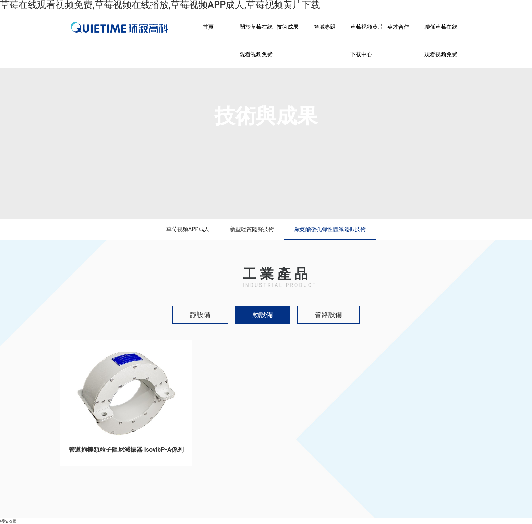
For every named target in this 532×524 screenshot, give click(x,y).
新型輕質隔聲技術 (252, 229)
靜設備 (200, 314)
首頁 (208, 27)
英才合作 (398, 27)
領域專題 (325, 27)
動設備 (262, 314)
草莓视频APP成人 (188, 229)
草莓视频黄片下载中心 (366, 41)
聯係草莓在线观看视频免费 (440, 41)
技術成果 (288, 27)
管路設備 (328, 314)
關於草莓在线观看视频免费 (256, 41)
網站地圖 (8, 521)
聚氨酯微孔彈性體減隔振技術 (330, 229)
